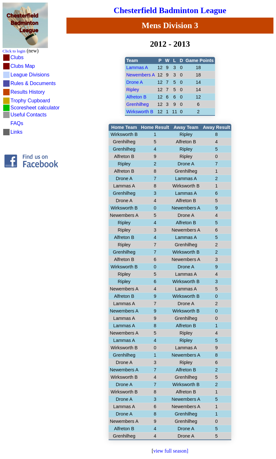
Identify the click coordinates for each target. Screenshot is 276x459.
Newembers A (140, 74)
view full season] (170, 451)
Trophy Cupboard (30, 100)
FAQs (17, 123)
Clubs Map (23, 66)
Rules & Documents (33, 83)
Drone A (134, 82)
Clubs (17, 57)
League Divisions (30, 74)
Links (16, 132)
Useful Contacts (29, 114)
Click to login (14, 51)
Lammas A (137, 67)
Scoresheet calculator (35, 107)
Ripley (132, 89)
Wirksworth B (139, 111)
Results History (28, 92)
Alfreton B (136, 96)
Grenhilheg (137, 104)
